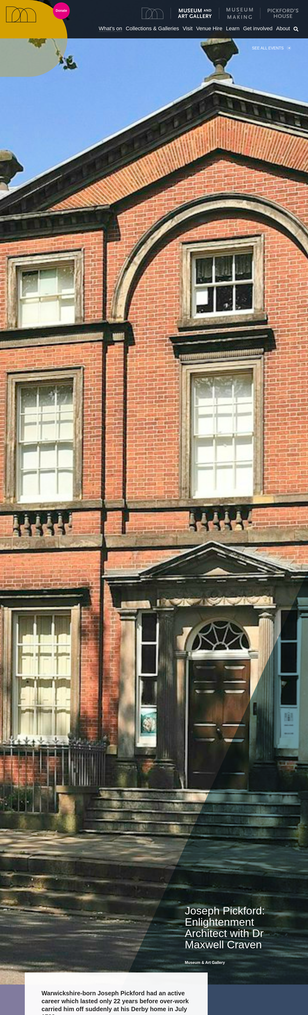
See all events (268, 48)
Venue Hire (209, 28)
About (283, 28)
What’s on (110, 28)
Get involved (257, 28)
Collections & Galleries (152, 28)
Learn (232, 28)
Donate (61, 10)
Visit (187, 28)
